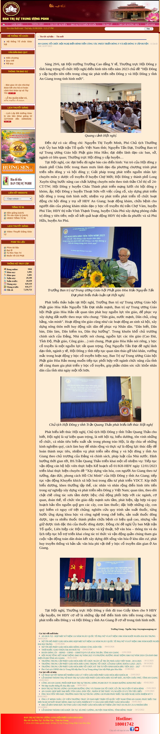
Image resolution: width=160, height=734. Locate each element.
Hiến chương (12, 58)
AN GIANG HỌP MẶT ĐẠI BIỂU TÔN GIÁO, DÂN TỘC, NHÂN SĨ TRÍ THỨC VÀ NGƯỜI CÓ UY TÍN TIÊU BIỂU (92, 691)
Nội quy (9, 63)
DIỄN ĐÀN (150, 24)
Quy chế (9, 60)
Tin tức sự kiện (46, 36)
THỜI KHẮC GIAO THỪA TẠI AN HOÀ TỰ (61, 650)
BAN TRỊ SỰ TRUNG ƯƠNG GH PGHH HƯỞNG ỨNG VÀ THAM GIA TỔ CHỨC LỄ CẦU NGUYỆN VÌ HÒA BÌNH (93, 688)
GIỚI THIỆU (17, 24)
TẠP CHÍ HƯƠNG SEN (128, 24)
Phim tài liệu (12, 247)
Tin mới (60, 36)
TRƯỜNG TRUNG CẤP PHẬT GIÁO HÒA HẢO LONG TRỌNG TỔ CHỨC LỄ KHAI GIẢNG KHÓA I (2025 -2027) (91, 664)
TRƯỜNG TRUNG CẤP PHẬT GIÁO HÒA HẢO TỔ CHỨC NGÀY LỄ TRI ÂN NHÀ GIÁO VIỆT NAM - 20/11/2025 (91, 661)
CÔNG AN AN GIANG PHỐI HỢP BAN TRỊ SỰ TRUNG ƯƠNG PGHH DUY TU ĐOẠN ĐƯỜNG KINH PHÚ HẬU (91, 683)
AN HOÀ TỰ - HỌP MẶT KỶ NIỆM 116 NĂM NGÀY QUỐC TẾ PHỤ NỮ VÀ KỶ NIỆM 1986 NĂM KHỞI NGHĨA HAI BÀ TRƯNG (98, 636)
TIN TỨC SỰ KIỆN (58, 24)
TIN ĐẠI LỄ (107, 24)
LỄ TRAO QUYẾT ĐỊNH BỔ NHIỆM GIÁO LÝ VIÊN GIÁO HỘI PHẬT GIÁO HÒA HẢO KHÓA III (85, 675)
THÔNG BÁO (38, 24)
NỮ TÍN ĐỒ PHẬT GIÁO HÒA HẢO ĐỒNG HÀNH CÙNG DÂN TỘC (72, 647)
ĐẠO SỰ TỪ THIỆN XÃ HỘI (83, 24)
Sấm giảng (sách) (15, 213)
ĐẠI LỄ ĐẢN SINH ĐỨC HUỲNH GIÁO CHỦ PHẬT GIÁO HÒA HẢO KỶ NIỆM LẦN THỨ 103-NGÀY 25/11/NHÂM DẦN (95, 705)
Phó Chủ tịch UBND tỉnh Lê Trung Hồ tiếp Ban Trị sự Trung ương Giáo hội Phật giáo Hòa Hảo (82, 669)
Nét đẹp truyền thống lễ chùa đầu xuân (58, 686)
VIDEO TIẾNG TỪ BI (16, 218)
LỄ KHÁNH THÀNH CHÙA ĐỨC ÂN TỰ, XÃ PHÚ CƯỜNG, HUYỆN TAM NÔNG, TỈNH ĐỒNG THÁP (87, 710)
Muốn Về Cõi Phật (15, 255)
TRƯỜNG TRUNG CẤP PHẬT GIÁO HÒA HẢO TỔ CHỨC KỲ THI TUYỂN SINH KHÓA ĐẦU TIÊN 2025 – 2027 (91, 667)
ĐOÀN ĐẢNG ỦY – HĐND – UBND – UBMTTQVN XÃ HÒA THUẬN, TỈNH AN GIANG (80, 653)
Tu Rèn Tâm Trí (13, 253)
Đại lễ (9, 250)
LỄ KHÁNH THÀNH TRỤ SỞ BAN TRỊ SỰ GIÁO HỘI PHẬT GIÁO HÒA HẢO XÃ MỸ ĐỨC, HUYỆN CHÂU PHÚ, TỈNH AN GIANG (100, 678)
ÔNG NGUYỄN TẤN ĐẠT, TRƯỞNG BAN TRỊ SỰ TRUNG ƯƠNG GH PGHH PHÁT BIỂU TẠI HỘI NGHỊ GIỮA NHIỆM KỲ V (97, 694)
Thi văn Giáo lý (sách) (17, 215)
